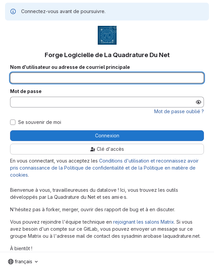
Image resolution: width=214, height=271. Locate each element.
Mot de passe (26, 91)
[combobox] (23, 262)
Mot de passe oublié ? (179, 111)
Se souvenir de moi (39, 122)
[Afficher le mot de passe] (198, 102)
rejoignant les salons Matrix (143, 222)
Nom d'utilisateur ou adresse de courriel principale (70, 67)
